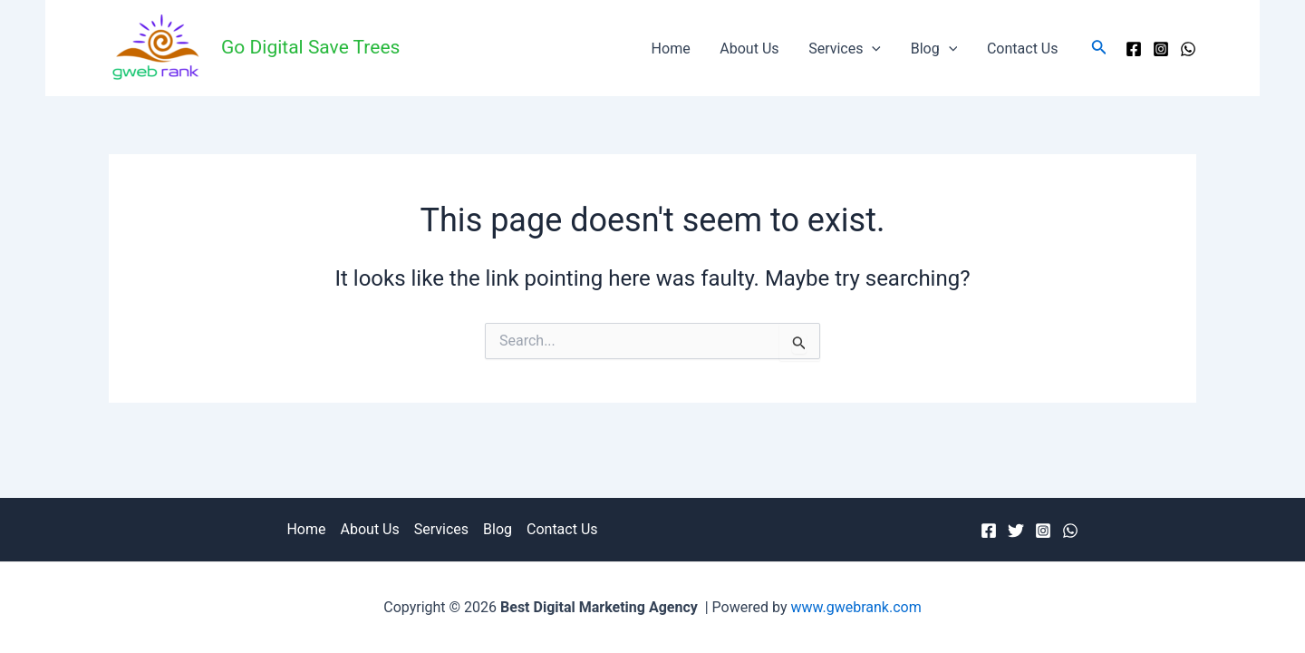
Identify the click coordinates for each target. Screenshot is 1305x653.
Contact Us (1022, 48)
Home (673, 48)
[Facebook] (1134, 49)
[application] (874, 48)
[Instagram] (1161, 49)
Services (846, 48)
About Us (751, 48)
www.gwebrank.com (855, 607)
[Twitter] (1016, 530)
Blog (935, 48)
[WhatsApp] (1188, 49)
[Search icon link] (1099, 48)
